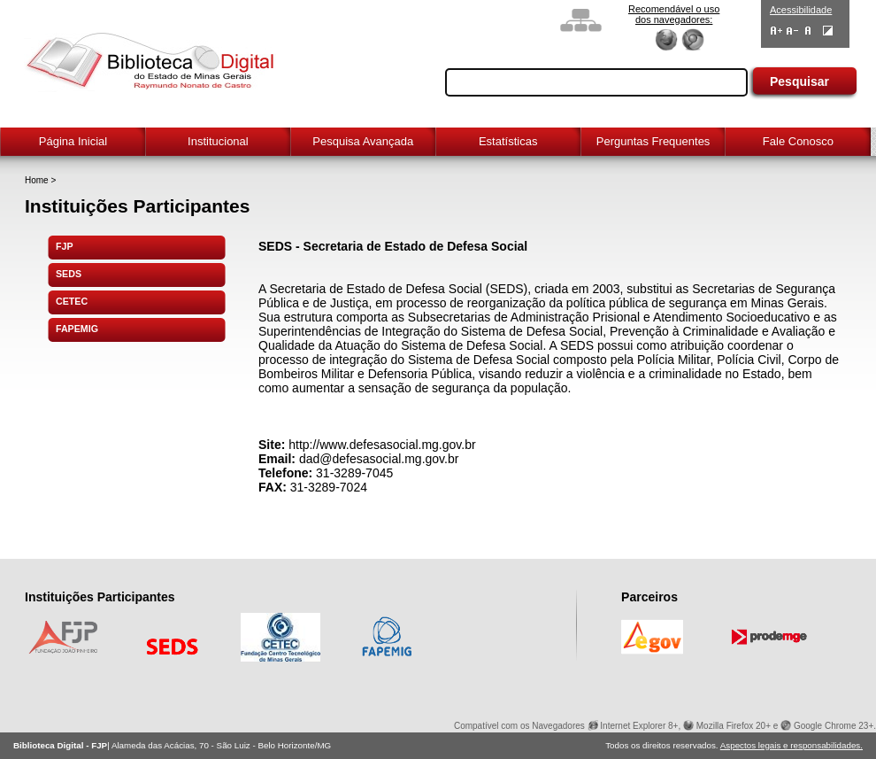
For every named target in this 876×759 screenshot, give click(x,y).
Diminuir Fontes (792, 30)
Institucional (218, 141)
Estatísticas (508, 141)
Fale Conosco (798, 141)
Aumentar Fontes (776, 30)
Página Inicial (73, 141)
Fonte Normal (808, 30)
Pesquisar (799, 81)
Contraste (827, 30)
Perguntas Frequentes (653, 141)
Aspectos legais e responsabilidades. (791, 745)
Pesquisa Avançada (362, 141)
